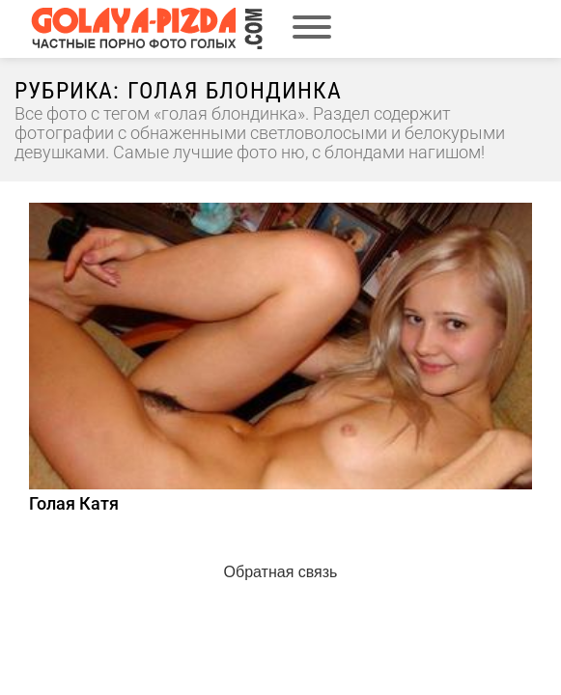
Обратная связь (281, 572)
